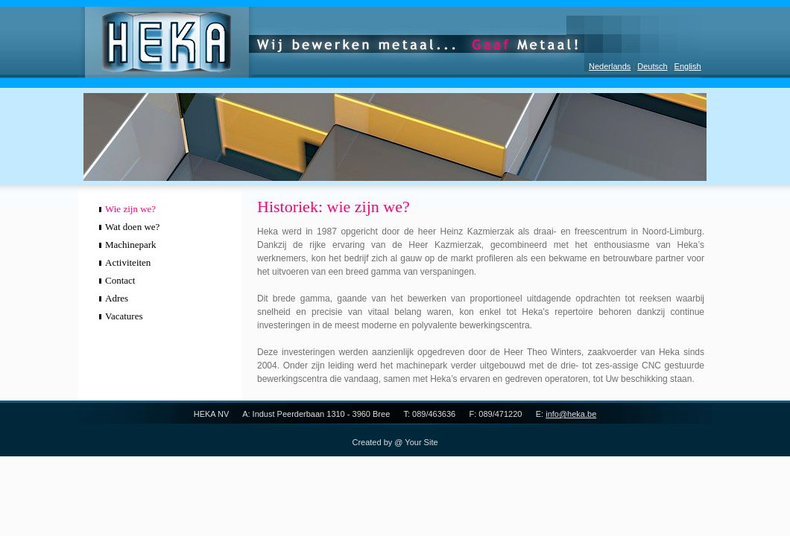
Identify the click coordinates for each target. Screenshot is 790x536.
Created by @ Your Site (394, 442)
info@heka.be (571, 413)
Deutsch (652, 66)
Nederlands (610, 66)
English (687, 66)
